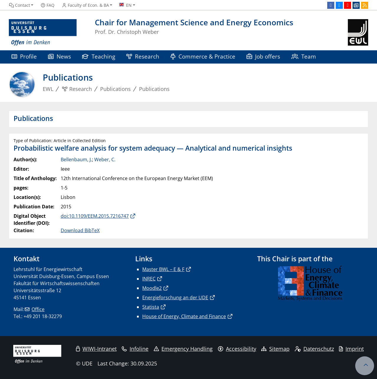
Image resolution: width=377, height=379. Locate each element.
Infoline (135, 348)
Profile (24, 56)
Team (303, 56)
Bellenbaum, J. (76, 159)
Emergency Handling (183, 348)
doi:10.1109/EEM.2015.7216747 (95, 216)
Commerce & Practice (203, 56)
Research (142, 56)
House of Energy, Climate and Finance (184, 316)
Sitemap (275, 348)
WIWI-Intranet (96, 348)
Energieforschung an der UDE (175, 297)
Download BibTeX (80, 230)
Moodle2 (152, 288)
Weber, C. (104, 159)
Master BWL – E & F (163, 269)
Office (38, 309)
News (59, 56)
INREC (149, 278)
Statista (150, 307)
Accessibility (237, 348)
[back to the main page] (358, 32)
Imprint (351, 348)
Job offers (263, 56)
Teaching (98, 56)
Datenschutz (314, 348)
